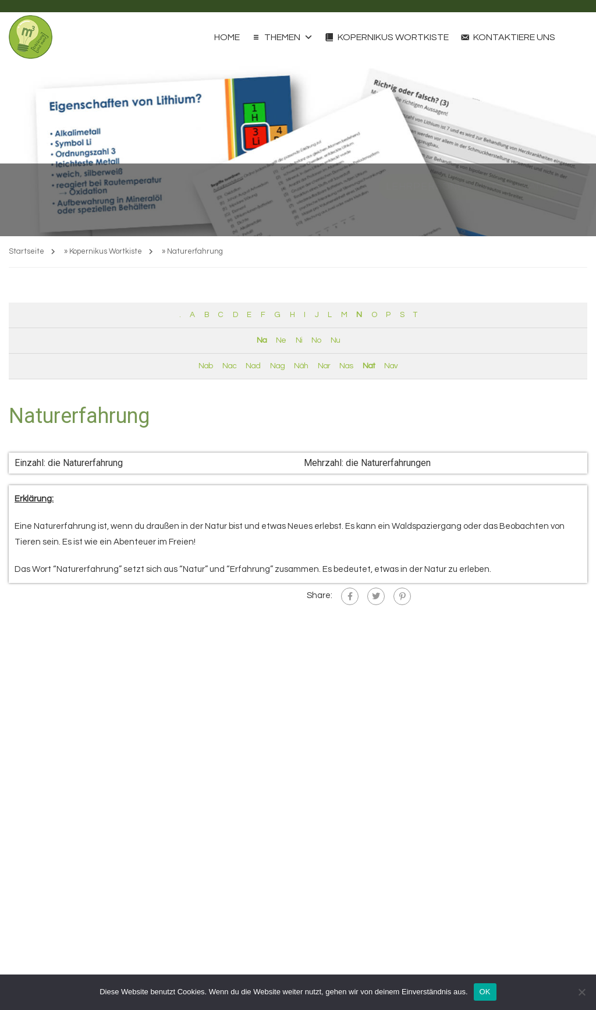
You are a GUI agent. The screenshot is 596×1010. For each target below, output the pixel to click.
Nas (346, 366)
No (316, 340)
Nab (205, 366)
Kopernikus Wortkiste (393, 37)
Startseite (26, 251)
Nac (229, 366)
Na (262, 340)
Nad (253, 366)
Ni (299, 340)
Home (227, 37)
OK (485, 991)
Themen (288, 37)
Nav (391, 366)
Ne (281, 340)
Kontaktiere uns (514, 37)
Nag (277, 366)
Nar (324, 366)
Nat (369, 366)
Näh (301, 366)
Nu (335, 340)
